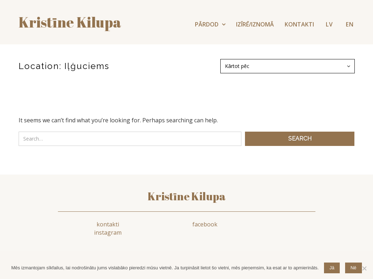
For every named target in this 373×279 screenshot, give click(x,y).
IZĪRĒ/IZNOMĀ (255, 24)
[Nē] (364, 268)
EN (350, 24)
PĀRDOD (207, 24)
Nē (353, 267)
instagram (277, 225)
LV (329, 24)
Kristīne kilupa (70, 22)
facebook (190, 225)
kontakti (103, 225)
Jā (331, 267)
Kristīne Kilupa (187, 196)
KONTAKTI (299, 24)
